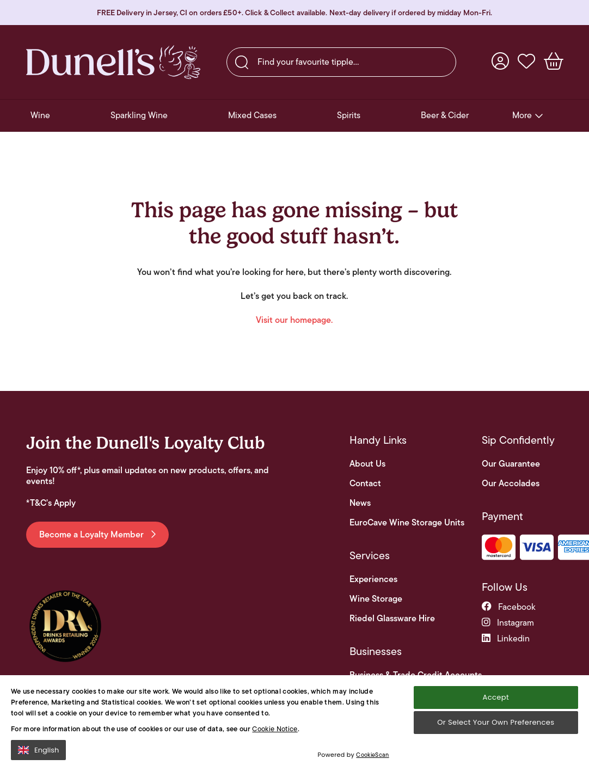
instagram (508, 622)
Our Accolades (510, 483)
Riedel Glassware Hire (392, 618)
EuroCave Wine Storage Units (406, 522)
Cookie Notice (274, 731)
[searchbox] (341, 62)
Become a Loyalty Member (97, 534)
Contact (365, 483)
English (38, 753)
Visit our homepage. (294, 320)
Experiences (373, 579)
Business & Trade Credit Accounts (415, 675)
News (360, 503)
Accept (496, 700)
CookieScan (372, 758)
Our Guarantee (511, 463)
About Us (367, 463)
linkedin (506, 638)
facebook (509, 607)
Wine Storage (375, 598)
